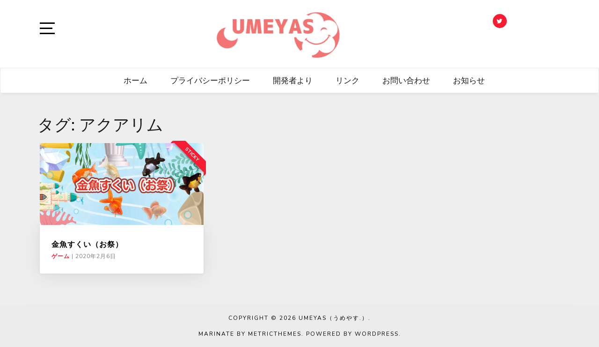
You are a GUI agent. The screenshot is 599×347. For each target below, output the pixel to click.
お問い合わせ (406, 80)
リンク (347, 80)
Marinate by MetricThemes (249, 334)
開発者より (293, 80)
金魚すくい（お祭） (87, 244)
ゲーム (60, 256)
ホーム (135, 80)
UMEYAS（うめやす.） (333, 318)
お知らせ (469, 80)
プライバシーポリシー (210, 80)
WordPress (377, 334)
